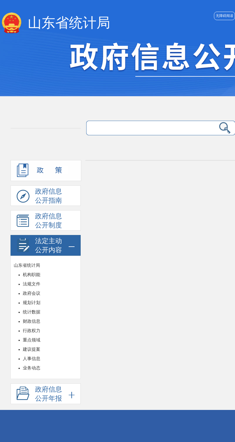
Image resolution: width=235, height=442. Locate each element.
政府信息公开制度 (39, 222)
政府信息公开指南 (39, 197)
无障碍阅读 (224, 16)
